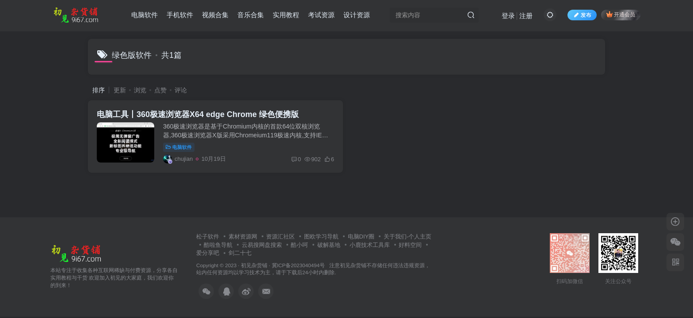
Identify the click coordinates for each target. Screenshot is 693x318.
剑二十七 (239, 253)
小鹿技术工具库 (370, 245)
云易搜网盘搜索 (262, 245)
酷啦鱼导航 (218, 245)
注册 (526, 15)
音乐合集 (250, 15)
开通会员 (620, 14)
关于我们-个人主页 (407, 236)
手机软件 (180, 15)
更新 (120, 90)
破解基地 (328, 245)
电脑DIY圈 (361, 236)
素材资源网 (242, 236)
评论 (181, 90)
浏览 (140, 90)
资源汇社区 (280, 236)
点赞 (160, 90)
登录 (508, 15)
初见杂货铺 (254, 265)
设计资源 (356, 15)
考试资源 (321, 15)
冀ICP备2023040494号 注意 (306, 265)
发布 (582, 15)
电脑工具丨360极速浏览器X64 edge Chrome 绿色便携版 (198, 114)
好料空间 (410, 245)
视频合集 (215, 15)
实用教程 (286, 15)
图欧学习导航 (321, 236)
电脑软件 (144, 15)
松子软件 (207, 236)
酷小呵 (299, 245)
